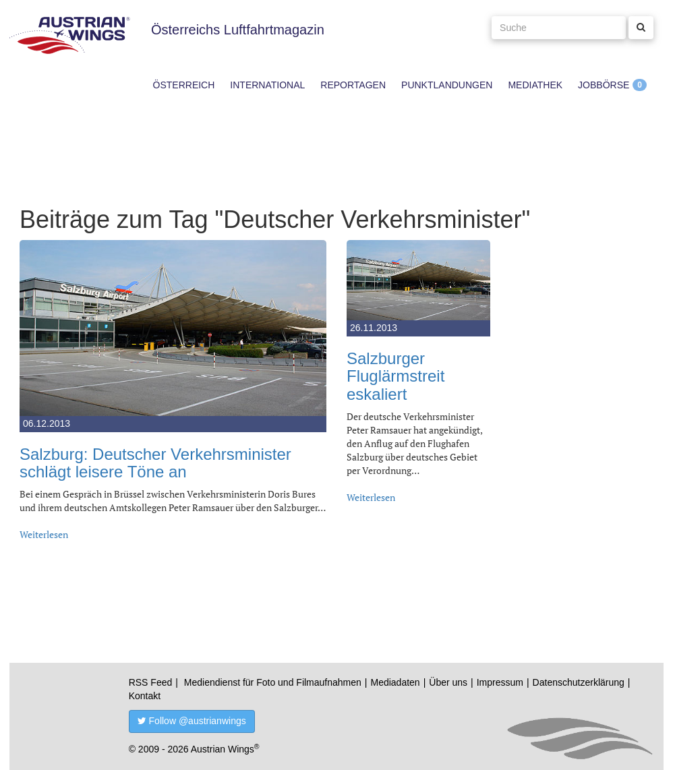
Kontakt (144, 695)
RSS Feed (151, 682)
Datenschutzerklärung (578, 682)
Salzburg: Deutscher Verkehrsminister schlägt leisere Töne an (155, 463)
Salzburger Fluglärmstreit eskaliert (395, 376)
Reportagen (353, 85)
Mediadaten (394, 682)
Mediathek (535, 85)
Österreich (184, 85)
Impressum (500, 682)
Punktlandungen (446, 85)
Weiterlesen (44, 534)
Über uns (448, 682)
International (267, 85)
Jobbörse (603, 85)
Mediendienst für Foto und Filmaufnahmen (272, 682)
